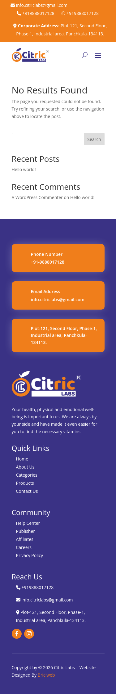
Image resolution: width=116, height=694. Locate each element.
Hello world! (24, 169)
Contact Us (27, 491)
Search (94, 139)
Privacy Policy (29, 555)
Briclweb (46, 675)
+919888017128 (35, 13)
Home (22, 459)
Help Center (28, 523)
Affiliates (24, 539)
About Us (25, 467)
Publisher (25, 531)
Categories (26, 475)
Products (25, 483)
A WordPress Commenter (37, 197)
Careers (24, 547)
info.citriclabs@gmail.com (39, 5)
